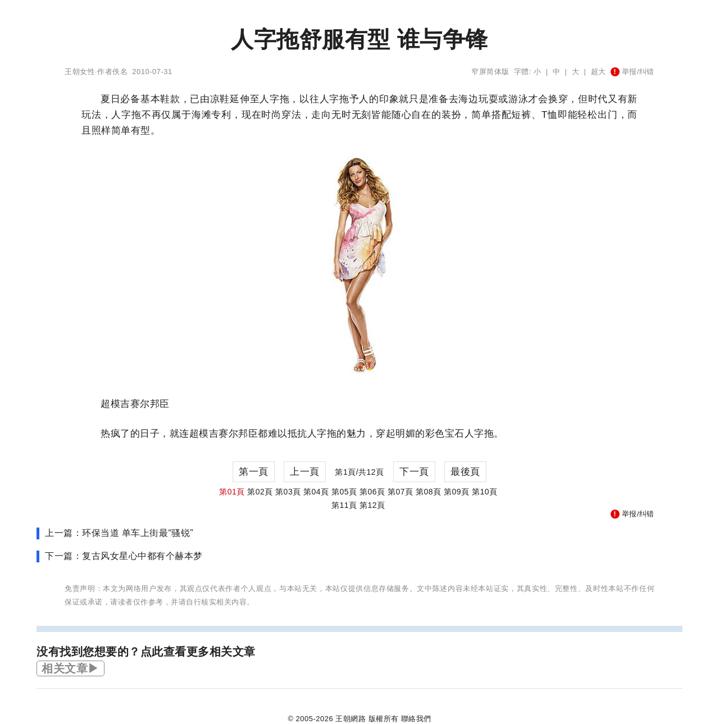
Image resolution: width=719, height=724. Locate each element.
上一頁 (305, 471)
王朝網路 (350, 718)
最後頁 (465, 471)
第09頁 (457, 491)
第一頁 (254, 471)
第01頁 (232, 491)
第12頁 (372, 505)
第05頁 (344, 491)
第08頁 (429, 491)
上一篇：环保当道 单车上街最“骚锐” (119, 533)
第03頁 (288, 491)
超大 (598, 71)
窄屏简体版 (490, 71)
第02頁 (260, 491)
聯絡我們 (416, 718)
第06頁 (372, 491)
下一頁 (414, 471)
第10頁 (485, 491)
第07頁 (400, 491)
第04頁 (316, 491)
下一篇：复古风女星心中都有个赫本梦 (124, 556)
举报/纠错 (632, 71)
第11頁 (344, 505)
